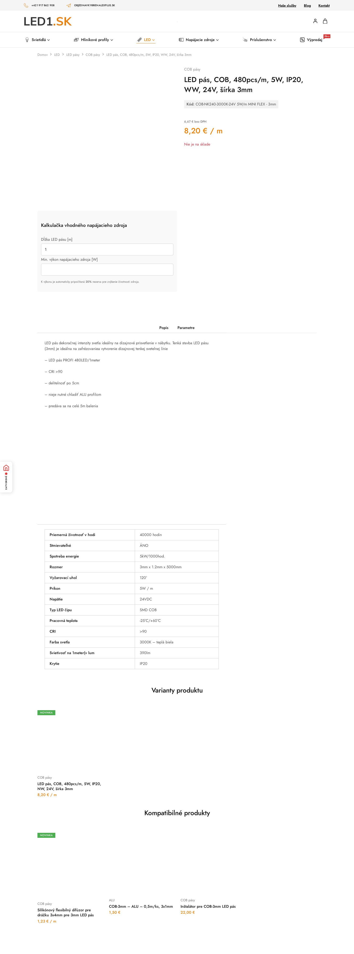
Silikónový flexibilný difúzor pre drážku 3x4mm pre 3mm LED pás (65, 912)
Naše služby (287, 5)
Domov (42, 54)
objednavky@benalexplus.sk (94, 5)
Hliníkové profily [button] (94, 39)
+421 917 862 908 (43, 5)
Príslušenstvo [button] (259, 39)
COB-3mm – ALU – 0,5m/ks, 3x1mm (141, 906)
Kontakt (324, 5)
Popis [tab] (163, 327)
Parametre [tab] (186, 327)
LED (57, 54)
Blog (307, 5)
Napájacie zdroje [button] (199, 39)
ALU (112, 900)
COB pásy (93, 54)
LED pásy (72, 54)
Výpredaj (315, 39)
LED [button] (146, 39)
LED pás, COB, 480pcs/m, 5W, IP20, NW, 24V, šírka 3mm (69, 786)
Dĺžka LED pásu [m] (57, 239)
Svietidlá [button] (38, 39)
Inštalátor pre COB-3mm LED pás (208, 906)
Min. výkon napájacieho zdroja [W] (69, 259)
